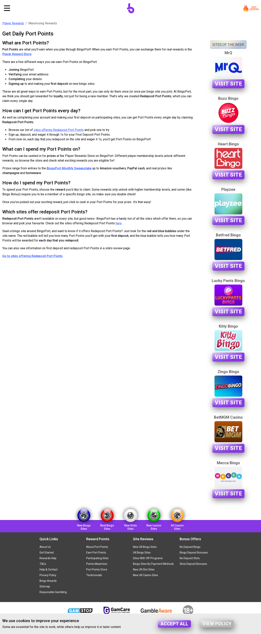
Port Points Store (96, 569)
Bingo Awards (48, 580)
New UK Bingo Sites (145, 546)
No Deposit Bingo (190, 546)
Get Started (47, 552)
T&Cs (43, 563)
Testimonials (94, 575)
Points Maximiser (96, 563)
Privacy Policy (48, 575)
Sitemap (45, 586)
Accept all (174, 624)
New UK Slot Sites (144, 569)
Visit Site (228, 83)
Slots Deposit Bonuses (193, 563)
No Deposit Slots (190, 558)
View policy (217, 624)
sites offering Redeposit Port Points (59, 130)
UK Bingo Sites (142, 552)
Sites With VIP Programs (148, 558)
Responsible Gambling (53, 592)
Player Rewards (13, 23)
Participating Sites (97, 558)
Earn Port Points (96, 552)
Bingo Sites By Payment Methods (153, 563)
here (119, 223)
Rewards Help (48, 558)
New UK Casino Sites (145, 575)
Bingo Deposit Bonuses (194, 552)
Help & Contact (49, 569)
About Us (45, 546)
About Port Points (97, 546)
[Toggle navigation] (7, 8)
